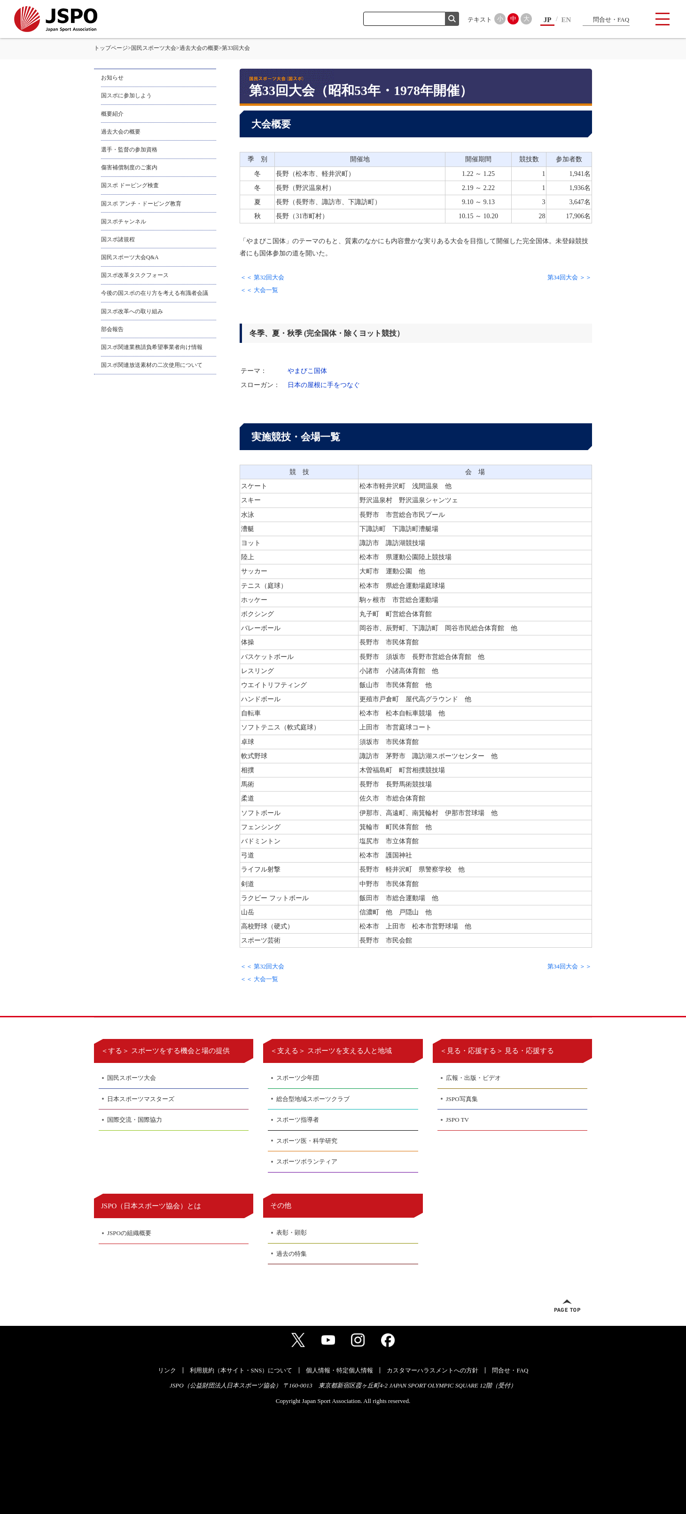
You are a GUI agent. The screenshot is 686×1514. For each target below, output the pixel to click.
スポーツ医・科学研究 (306, 1140)
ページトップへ (567, 1305)
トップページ (111, 48)
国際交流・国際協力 (134, 1119)
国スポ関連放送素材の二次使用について (152, 365)
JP (548, 20)
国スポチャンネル (123, 221)
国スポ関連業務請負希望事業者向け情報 (152, 347)
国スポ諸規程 (118, 239)
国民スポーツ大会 (153, 48)
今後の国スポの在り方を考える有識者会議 (154, 293)
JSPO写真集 (462, 1098)
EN (566, 20)
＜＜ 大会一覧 (259, 289)
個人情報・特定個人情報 (339, 1370)
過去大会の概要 (199, 48)
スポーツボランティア (306, 1161)
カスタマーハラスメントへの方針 (432, 1370)
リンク (167, 1370)
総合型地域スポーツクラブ (313, 1098)
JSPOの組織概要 (129, 1233)
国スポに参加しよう (126, 95)
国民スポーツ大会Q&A (130, 257)
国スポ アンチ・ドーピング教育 (141, 203)
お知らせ (112, 77)
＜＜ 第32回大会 (262, 277)
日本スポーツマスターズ (140, 1098)
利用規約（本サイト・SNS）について (241, 1370)
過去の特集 (291, 1253)
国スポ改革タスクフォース (135, 275)
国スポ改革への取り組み (132, 311)
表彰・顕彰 (291, 1232)
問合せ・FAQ (611, 19)
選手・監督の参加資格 (129, 149)
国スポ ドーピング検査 (130, 185)
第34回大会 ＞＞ (569, 277)
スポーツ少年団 (297, 1077)
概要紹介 (112, 114)
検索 (452, 19)
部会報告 (112, 329)
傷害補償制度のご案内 (129, 167)
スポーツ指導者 (297, 1119)
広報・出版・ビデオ (473, 1077)
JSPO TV (457, 1119)
